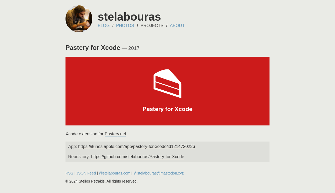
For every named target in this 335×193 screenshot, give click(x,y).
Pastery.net (115, 134)
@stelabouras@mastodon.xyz (158, 173)
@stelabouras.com (114, 173)
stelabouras (129, 16)
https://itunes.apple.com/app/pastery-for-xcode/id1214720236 (136, 146)
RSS (69, 173)
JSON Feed (86, 173)
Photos (125, 25)
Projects (152, 25)
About (177, 25)
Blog (104, 25)
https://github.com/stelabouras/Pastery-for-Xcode (137, 156)
